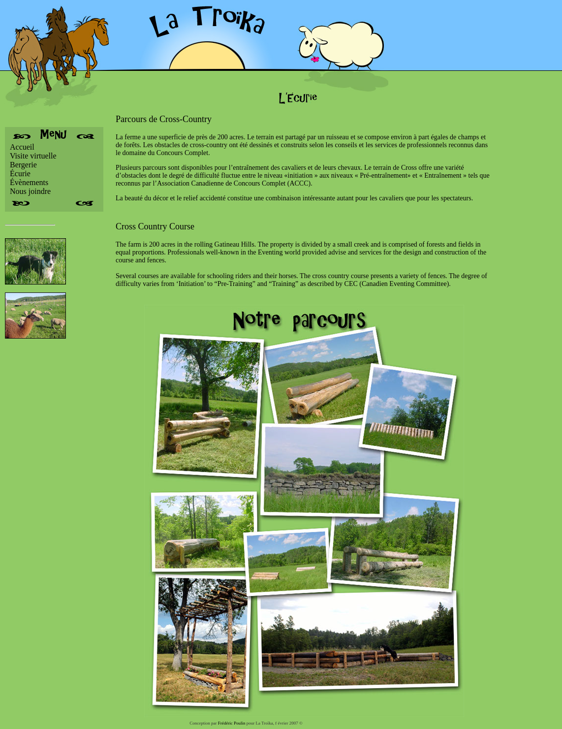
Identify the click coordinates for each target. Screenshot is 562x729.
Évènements (29, 182)
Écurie (20, 173)
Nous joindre (30, 191)
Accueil (22, 147)
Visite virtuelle (33, 156)
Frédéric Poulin (232, 723)
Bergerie (23, 164)
